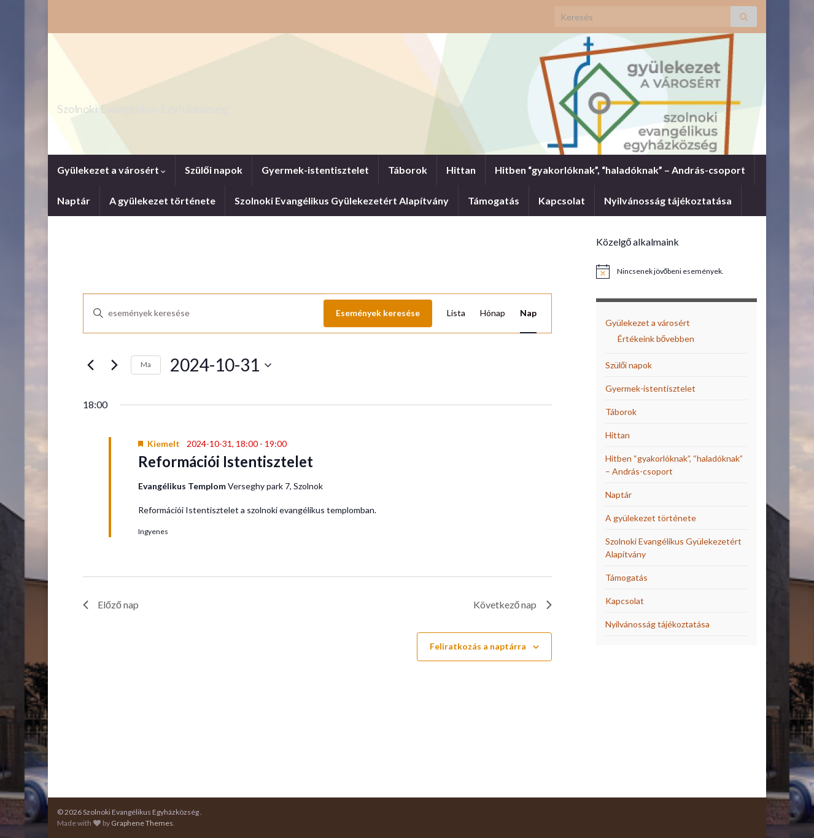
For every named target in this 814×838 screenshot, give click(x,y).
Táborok (407, 170)
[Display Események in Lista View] (456, 313)
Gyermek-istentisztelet (315, 170)
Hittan (461, 170)
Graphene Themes (142, 823)
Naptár (73, 200)
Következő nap (512, 604)
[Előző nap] (90, 365)
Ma (146, 364)
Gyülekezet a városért (111, 170)
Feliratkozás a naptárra (478, 646)
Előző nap (111, 604)
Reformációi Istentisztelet (225, 461)
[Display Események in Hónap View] (492, 313)
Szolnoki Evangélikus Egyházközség (197, 105)
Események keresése (378, 313)
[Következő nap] (114, 365)
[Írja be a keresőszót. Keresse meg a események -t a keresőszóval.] (203, 313)
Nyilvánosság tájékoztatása (668, 200)
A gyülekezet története (162, 200)
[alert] (677, 271)
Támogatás (493, 200)
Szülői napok (213, 170)
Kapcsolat (561, 200)
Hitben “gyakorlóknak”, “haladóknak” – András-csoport (620, 170)
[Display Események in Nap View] (528, 313)
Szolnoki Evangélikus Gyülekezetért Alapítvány (342, 200)
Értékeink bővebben (656, 338)
